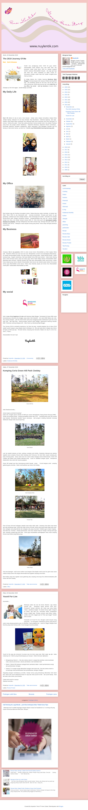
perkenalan (66, 227)
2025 (66, 89)
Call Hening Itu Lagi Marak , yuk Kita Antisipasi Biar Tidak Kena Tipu (25, 705)
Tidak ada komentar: (32, 584)
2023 (66, 94)
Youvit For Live (10, 596)
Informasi (65, 206)
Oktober (68, 121)
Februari (68, 141)
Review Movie (66, 240)
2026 (66, 87)
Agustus (68, 126)
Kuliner (65, 215)
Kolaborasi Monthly (12, 361)
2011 (66, 165)
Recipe (65, 230)
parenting (65, 224)
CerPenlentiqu (67, 188)
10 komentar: (30, 358)
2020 (66, 102)
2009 (66, 169)
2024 (66, 92)
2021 (66, 99)
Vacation (65, 249)
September (69, 124)
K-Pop (64, 209)
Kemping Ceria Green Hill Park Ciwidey (21, 371)
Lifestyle (65, 218)
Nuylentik (75, 58)
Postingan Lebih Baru (10, 694)
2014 (66, 157)
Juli (67, 129)
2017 (66, 149)
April (67, 136)
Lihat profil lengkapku (69, 68)
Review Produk (11, 688)
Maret (68, 139)
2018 (66, 147)
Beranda (31, 694)
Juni (67, 131)
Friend (64, 203)
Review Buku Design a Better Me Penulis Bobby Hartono (25, 770)
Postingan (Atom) (33, 700)
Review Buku (66, 234)
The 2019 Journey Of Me (14, 59)
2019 (66, 104)
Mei (67, 134)
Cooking (65, 191)
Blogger (61, 806)
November (69, 119)
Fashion (65, 197)
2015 (66, 154)
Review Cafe (66, 237)
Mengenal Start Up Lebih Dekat (18, 779)
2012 (66, 162)
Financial (65, 200)
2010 (66, 167)
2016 (66, 152)
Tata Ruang (66, 246)
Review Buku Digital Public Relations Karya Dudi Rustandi (25, 788)
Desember (69, 107)
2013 (66, 159)
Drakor (64, 194)
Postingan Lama (51, 694)
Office (8, 586)
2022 (66, 97)
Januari (68, 144)
